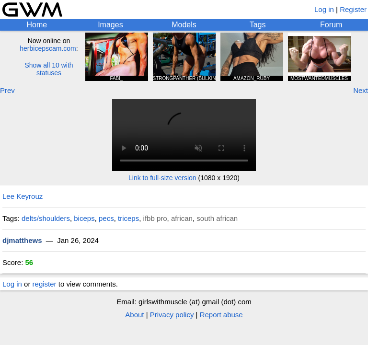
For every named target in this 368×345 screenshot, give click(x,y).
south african (217, 218)
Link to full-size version (162, 178)
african (182, 218)
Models (184, 25)
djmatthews (22, 240)
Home (36, 25)
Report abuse (221, 314)
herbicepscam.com (48, 48)
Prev (7, 90)
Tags (258, 25)
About (134, 314)
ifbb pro (155, 218)
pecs (106, 218)
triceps (128, 218)
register (45, 284)
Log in (324, 9)
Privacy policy (172, 314)
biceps (84, 218)
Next (360, 90)
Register (353, 9)
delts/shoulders (46, 218)
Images (110, 25)
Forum (331, 25)
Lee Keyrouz (22, 196)
